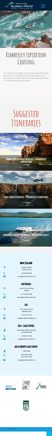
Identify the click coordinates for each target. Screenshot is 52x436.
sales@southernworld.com (26, 339)
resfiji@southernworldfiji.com (26, 318)
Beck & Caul (13, 428)
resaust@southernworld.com (26, 297)
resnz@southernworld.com (26, 276)
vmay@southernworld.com (26, 360)
